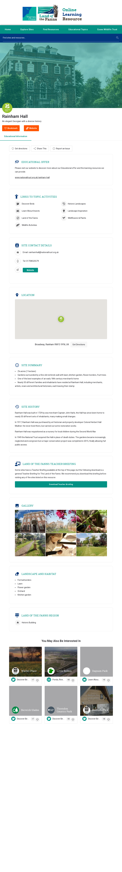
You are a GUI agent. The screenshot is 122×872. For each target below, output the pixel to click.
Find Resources (51, 29)
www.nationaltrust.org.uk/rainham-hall (32, 180)
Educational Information (15, 136)
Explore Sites (27, 29)
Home (8, 29)
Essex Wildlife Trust (107, 29)
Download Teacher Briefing (61, 487)
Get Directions (79, 347)
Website (30, 273)
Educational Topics (78, 29)
